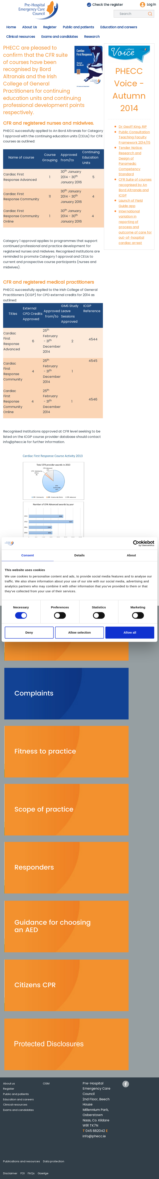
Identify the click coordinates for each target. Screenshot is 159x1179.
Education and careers (18, 1099)
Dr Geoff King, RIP (133, 126)
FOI (22, 1173)
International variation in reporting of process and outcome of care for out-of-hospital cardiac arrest (135, 227)
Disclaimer (10, 1173)
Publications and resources (21, 1161)
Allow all (130, 632)
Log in (151, 4)
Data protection (53, 1161)
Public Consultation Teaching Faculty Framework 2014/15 (134, 137)
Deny (29, 632)
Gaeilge (43, 1173)
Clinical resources (15, 1104)
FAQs (31, 1173)
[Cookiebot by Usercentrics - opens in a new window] (136, 543)
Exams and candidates (18, 1110)
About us (9, 1083)
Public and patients (16, 1094)
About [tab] (131, 555)
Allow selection (79, 632)
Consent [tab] (27, 555)
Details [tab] (79, 555)
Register (8, 1088)
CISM (46, 1083)
